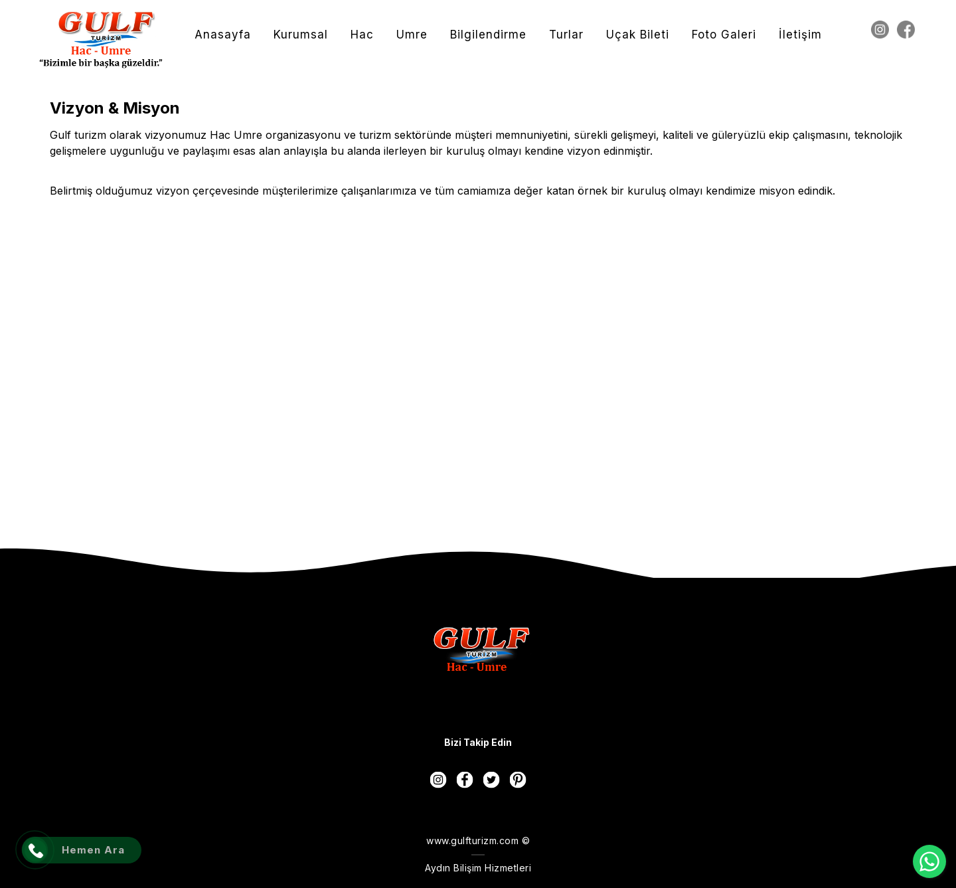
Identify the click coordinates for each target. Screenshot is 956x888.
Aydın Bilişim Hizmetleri (478, 867)
